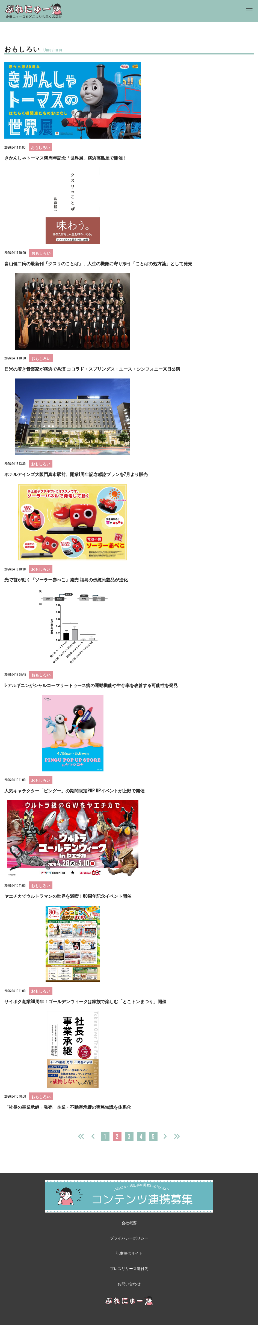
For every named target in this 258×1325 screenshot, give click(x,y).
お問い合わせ (129, 1283)
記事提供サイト (129, 1253)
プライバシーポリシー (129, 1238)
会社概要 (129, 1222)
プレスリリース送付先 (129, 1268)
